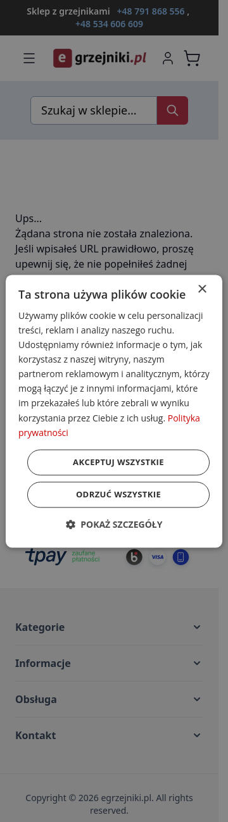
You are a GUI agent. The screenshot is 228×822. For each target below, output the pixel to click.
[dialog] (114, 411)
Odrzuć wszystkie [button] (118, 494)
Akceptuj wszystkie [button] (118, 462)
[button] (114, 524)
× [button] (201, 289)
